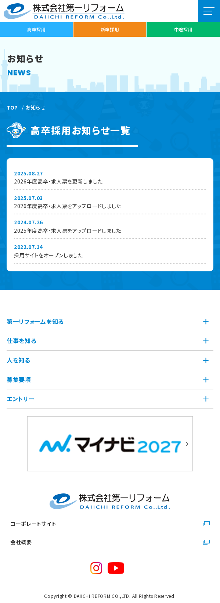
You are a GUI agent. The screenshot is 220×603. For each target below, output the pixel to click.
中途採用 (183, 29)
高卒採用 (36, 29)
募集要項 (19, 379)
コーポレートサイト (33, 523)
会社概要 (21, 542)
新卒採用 (110, 29)
